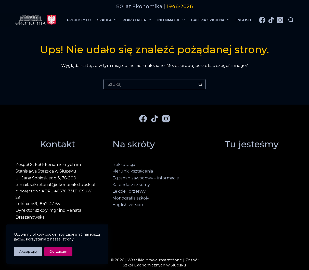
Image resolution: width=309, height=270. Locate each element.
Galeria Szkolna (211, 20)
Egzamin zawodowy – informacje (145, 178)
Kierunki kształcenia (132, 171)
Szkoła (108, 20)
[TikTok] (271, 20)
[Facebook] (262, 20)
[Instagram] (280, 20)
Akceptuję (28, 251)
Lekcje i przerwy (129, 191)
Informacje (172, 20)
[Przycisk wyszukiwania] (200, 84)
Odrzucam (58, 251)
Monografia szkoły (130, 198)
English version (127, 204)
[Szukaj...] (149, 84)
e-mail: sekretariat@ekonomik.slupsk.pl (55, 184)
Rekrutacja (138, 20)
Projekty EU (79, 20)
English (243, 20)
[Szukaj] (290, 19)
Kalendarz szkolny (131, 184)
